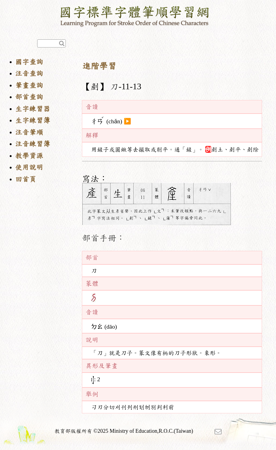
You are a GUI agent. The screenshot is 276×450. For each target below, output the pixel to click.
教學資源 (29, 155)
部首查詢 (29, 97)
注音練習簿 (32, 144)
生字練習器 (32, 108)
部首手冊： (103, 238)
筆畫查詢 (29, 85)
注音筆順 (29, 132)
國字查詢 (29, 62)
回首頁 (25, 179)
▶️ (127, 121)
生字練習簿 (32, 120)
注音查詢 (29, 73)
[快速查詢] (51, 43)
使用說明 (29, 167)
